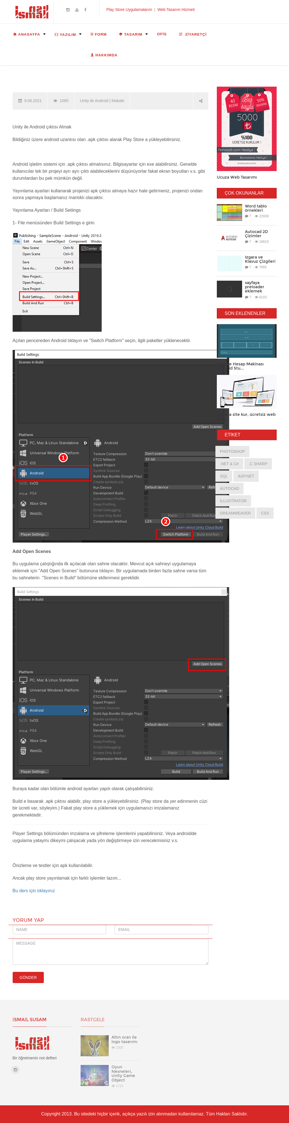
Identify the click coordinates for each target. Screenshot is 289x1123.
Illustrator (233, 501)
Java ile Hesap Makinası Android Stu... (240, 366)
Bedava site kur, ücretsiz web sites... (246, 416)
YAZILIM (65, 34)
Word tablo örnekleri (256, 208)
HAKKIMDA (104, 55)
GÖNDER (28, 977)
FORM (99, 34)
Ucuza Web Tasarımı (237, 177)
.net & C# (229, 464)
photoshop (232, 451)
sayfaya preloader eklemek (254, 287)
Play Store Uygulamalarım (129, 9)
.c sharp (258, 464)
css (265, 513)
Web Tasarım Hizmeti (176, 9)
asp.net (246, 476)
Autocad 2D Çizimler (256, 233)
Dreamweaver (235, 513)
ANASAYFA (26, 34)
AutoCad (229, 488)
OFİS (162, 34)
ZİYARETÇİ (193, 34)
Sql (224, 476)
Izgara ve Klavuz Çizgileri (260, 259)
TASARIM (130, 34)
